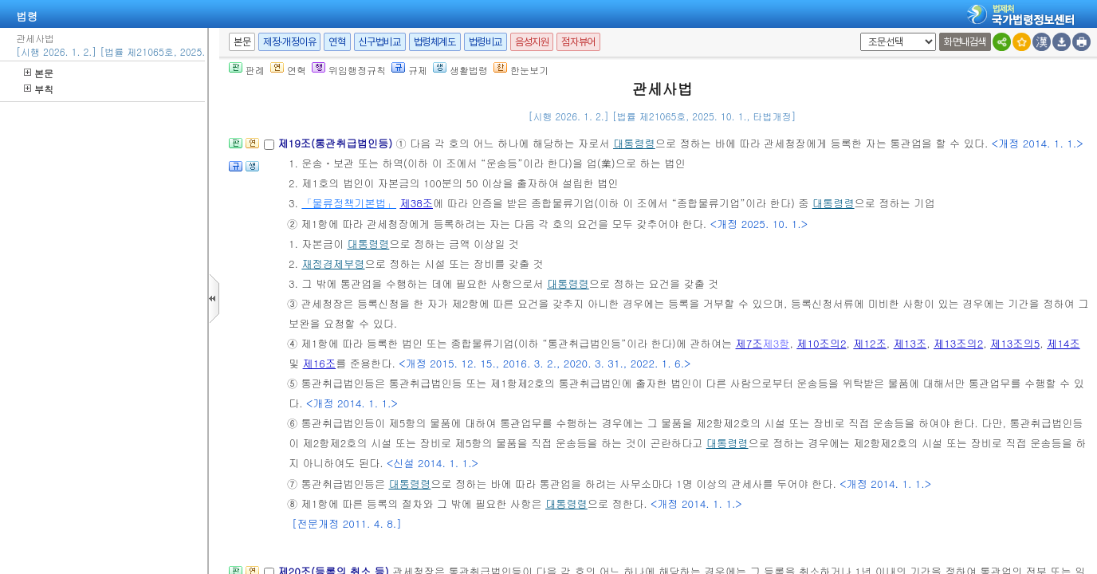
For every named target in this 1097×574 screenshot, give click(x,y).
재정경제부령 (332, 263)
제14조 (1063, 343)
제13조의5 (1015, 343)
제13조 (910, 343)
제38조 (416, 202)
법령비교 (485, 42)
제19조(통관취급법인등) (336, 143)
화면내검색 (965, 42)
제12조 (870, 343)
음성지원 (531, 42)
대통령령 (634, 143)
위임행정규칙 (349, 70)
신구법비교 (380, 42)
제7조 (749, 343)
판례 (247, 70)
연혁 (336, 42)
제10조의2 (821, 343)
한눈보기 (520, 70)
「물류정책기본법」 (348, 202)
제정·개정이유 (289, 42)
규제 (409, 70)
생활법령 (460, 70)
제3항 (775, 343)
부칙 (38, 89)
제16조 (319, 363)
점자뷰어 (578, 42)
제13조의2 (958, 343)
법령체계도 (435, 42)
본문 (38, 73)
